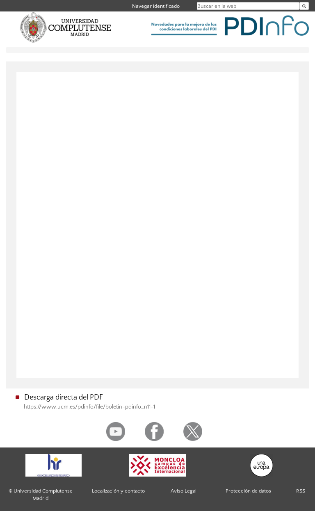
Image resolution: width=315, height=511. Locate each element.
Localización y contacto (118, 491)
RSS (300, 491)
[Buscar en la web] (304, 6)
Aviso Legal (183, 491)
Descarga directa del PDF (63, 397)
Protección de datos (248, 491)
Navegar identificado (156, 5)
